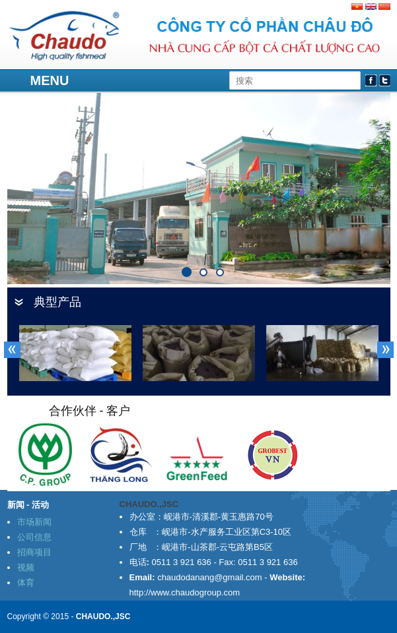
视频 (25, 567)
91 (216, 269)
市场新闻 (34, 522)
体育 (25, 583)
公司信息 (34, 537)
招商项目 (34, 552)
